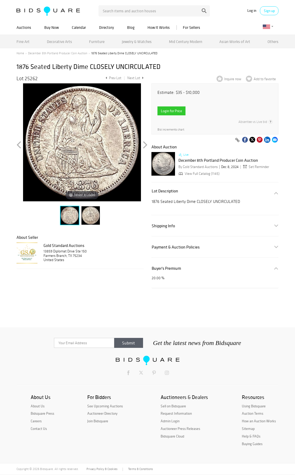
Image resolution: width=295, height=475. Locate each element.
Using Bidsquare (254, 406)
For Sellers (191, 27)
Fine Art (23, 41)
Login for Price (171, 111)
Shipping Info (163, 225)
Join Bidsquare (97, 421)
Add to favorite (265, 79)
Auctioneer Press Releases (180, 428)
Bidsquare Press (42, 413)
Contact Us (39, 428)
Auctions (24, 27)
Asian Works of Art (234, 41)
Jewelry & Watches (137, 41)
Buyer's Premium (166, 268)
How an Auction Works (259, 421)
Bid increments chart (170, 129)
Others (272, 41)
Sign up (269, 10)
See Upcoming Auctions (105, 406)
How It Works (159, 27)
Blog (130, 27)
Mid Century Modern (185, 41)
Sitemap (248, 428)
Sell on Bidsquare (173, 406)
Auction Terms (252, 413)
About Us (38, 406)
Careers (36, 421)
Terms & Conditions (140, 469)
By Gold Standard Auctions (198, 167)
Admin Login (170, 421)
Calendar (79, 27)
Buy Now (51, 27)
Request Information (176, 413)
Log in (251, 11)
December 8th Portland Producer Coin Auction (57, 53)
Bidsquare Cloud (172, 436)
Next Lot (135, 78)
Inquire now (232, 79)
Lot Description (165, 190)
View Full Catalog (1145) (199, 173)
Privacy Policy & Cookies (101, 469)
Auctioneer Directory (102, 413)
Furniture (97, 41)
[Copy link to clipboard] (237, 140)
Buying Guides (252, 443)
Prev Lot (112, 78)
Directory (106, 27)
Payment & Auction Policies (176, 247)
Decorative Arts (59, 41)
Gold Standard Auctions (63, 245)
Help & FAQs (251, 436)
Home (20, 53)
